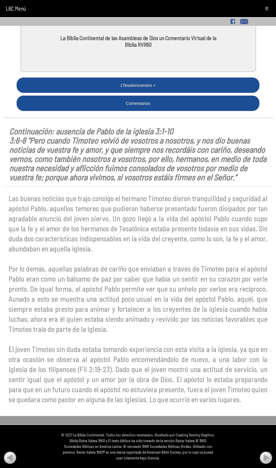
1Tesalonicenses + (138, 85)
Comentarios (138, 103)
